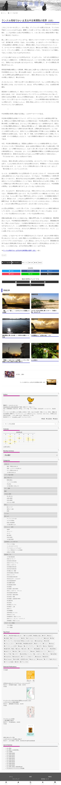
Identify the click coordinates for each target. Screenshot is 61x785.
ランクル (25, 262)
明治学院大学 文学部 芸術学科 (11, 407)
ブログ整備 (9, 625)
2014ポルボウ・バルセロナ (13, 578)
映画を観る (9, 480)
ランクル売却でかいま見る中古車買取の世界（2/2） (19, 250)
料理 (8, 511)
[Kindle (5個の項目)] (18, 649)
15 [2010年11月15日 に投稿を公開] (10, 439)
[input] (30, 424)
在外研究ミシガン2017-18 (10, 541)
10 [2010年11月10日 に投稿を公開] (19, 438)
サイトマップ (16, 779)
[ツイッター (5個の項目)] (45, 649)
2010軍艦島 (10, 610)
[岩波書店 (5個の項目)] (37, 649)
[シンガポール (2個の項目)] (37, 654)
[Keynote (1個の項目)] (39, 659)
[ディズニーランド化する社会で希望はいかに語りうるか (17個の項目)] (18, 641)
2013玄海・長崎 (11, 596)
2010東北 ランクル (11, 604)
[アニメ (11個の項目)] (45, 643)
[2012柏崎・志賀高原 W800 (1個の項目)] (21, 659)
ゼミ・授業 (7, 488)
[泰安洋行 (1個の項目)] (45, 657)
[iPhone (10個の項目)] (52, 643)
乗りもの (6, 516)
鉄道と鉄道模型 (11, 522)
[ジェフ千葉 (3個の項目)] (7, 654)
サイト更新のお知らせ (12, 470)
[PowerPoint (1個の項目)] (7, 657)
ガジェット (9, 531)
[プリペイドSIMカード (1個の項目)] (27, 657)
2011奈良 (9, 602)
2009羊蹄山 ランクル (12, 612)
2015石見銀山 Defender (13, 572)
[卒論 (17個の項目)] (52, 638)
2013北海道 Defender (12, 592)
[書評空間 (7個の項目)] (7, 649)
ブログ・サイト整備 (9, 623)
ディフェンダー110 (11, 518)
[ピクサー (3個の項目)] (15, 654)
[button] (55, 424)
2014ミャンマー (11, 574)
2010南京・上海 (11, 606)
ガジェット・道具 (8, 527)
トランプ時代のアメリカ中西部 (14, 550)
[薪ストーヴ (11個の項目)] (38, 643)
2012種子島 (10, 600)
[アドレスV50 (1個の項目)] (24, 662)
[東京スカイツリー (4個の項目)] (41, 651)
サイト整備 (9, 627)
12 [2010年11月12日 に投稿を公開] (28, 438)
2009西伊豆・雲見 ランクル (14, 616)
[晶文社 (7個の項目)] (51, 646)
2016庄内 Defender (11, 560)
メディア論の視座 (6, 262)
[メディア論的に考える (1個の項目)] (50, 659)
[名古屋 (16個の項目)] (47, 641)
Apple (8, 529)
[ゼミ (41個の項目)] (5, 636)
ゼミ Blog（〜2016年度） (13, 750)
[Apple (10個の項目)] (20, 646)
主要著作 (49, 418)
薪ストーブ (9, 507)
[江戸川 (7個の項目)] (39, 646)
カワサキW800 (10, 520)
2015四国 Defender (11, 566)
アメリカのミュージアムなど (14, 548)
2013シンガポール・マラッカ (14, 590)
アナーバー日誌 (11, 544)
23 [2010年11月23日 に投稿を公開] (14, 441)
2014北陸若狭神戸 (11, 580)
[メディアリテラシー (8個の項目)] (29, 646)
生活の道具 (9, 537)
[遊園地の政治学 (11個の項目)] (28, 643)
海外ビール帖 (10, 509)
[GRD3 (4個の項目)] (15, 651)
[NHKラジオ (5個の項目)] (7, 651)
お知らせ (6, 464)
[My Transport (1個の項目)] (7, 659)
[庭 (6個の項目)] (13, 649)
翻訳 (5, 491)
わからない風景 (11, 502)
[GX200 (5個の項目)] (24, 649)
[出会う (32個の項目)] (50, 636)
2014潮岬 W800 (11, 582)
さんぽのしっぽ (16, 417)
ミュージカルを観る (12, 482)
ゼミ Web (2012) (11, 758)
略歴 (44, 418)
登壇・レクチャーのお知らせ (14, 468)
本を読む (9, 484)
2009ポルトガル (11, 614)
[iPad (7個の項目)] (45, 646)
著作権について (45, 779)
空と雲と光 (9, 496)
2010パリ (9, 608)
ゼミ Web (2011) (11, 756)
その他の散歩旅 (11, 556)
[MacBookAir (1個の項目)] (16, 657)
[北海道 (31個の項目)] (6, 638)
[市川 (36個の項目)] (43, 636)
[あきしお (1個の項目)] (32, 659)
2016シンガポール (11, 564)
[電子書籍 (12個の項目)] (19, 643)
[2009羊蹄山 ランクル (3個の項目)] (26, 654)
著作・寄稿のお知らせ (12, 466)
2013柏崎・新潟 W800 (12, 588)
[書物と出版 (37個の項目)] (37, 636)
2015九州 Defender (11, 568)
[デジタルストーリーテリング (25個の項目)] (34, 638)
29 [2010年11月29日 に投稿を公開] (10, 443)
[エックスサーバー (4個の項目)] (24, 651)
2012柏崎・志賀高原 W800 (13, 598)
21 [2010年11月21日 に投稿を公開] (5, 441)
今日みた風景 (7, 494)
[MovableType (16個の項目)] (38, 641)
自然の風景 (9, 498)
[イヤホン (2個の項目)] (46, 654)
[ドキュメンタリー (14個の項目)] (9, 643)
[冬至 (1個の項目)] (16, 662)
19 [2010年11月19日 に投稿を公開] (28, 439)
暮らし (6, 504)
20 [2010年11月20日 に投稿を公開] (32, 439)
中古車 (31, 262)
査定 (40, 262)
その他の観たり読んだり (13, 486)
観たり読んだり (8, 477)
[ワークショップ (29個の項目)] (15, 638)
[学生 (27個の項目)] (23, 638)
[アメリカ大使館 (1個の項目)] (8, 662)
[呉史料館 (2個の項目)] (53, 654)
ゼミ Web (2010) (11, 755)
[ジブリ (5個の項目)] (30, 649)
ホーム (11, 776)
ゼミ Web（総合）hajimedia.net (14, 766)
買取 (35, 262)
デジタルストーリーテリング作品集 (15, 768)
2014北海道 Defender (12, 576)
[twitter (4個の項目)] (33, 651)
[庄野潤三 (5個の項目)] (53, 649)
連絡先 (56, 418)
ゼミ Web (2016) (11, 765)
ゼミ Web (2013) (11, 760)
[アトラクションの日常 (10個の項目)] (10, 646)
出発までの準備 (11, 552)
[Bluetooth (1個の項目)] (38, 657)
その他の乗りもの (16, 262)
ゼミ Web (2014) (11, 761)
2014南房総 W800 (11, 584)
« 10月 (5, 446)
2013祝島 (9, 586)
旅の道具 (9, 535)
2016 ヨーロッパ (11, 558)
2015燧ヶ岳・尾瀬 (11, 570)
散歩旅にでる (7, 554)
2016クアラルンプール (12, 562)
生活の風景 (9, 500)
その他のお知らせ (11, 472)
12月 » (8, 446)
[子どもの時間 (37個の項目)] (28, 636)
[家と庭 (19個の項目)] (46, 638)
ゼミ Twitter (9, 751)
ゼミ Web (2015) (11, 763)
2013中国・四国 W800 (12, 594)
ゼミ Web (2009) (11, 753)
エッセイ (6, 513)
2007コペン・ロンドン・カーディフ (16, 618)
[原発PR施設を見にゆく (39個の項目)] (16, 636)
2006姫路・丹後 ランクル (13, 620)
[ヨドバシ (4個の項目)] (51, 651)
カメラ (8, 533)
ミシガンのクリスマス (12, 546)
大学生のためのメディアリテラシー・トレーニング (16, 683)
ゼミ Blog (9, 748)
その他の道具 (10, 539)
